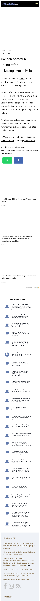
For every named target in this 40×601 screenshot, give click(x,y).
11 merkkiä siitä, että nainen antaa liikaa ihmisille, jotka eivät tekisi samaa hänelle (21, 433)
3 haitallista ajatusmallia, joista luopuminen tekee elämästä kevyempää (20, 416)
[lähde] (22, 41)
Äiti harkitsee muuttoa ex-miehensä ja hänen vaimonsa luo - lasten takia (21, 317)
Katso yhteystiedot (9, 588)
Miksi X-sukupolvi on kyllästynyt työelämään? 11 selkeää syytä (20, 297)
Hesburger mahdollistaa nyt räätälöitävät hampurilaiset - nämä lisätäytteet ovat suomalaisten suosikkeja (21, 478)
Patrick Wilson (7, 104)
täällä (10, 93)
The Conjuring (6, 116)
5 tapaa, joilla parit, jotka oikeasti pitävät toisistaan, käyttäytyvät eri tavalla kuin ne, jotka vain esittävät (21, 270)
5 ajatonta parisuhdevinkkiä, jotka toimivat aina (21, 371)
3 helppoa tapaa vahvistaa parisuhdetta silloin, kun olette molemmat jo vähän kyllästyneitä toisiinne (20, 306)
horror (3, 113)
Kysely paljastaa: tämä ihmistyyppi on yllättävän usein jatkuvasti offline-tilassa (21, 407)
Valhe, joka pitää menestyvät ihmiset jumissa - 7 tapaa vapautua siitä (21, 459)
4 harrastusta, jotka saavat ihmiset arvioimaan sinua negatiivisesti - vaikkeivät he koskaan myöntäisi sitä (21, 488)
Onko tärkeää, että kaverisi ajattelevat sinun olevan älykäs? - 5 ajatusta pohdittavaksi (20, 336)
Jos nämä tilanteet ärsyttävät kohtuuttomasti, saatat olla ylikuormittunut (21, 363)
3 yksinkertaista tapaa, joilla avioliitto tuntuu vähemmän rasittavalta (21, 346)
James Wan (29, 104)
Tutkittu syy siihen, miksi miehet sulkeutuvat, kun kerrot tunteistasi (20, 468)
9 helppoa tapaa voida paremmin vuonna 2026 (19, 450)
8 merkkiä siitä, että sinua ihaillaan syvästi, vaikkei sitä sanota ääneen (21, 354)
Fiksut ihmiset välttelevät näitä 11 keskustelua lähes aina (22, 397)
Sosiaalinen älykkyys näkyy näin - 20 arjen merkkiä (20, 388)
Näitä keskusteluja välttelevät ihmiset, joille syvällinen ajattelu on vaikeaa (21, 381)
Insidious (11, 113)
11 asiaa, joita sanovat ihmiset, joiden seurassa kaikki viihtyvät (20, 327)
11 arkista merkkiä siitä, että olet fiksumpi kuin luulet (21, 441)
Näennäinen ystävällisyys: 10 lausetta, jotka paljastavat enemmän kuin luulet (21, 279)
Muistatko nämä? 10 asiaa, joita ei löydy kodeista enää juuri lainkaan (21, 288)
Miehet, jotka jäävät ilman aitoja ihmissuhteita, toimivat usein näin (21, 424)
